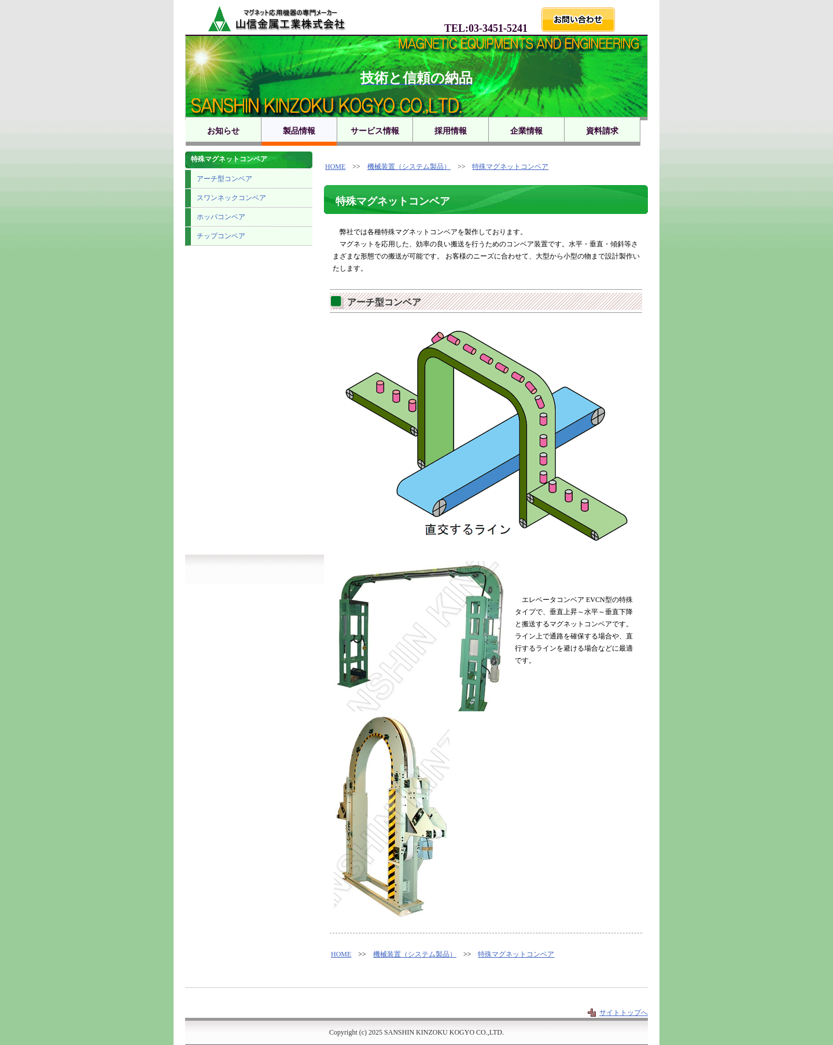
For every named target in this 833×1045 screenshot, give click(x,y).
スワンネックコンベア (231, 198)
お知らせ (223, 131)
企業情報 (526, 131)
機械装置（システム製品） (409, 167)
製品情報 (299, 131)
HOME (335, 167)
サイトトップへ (623, 1013)
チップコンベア (221, 236)
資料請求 (602, 131)
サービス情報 (375, 131)
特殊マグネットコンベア (510, 167)
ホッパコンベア (221, 217)
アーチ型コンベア (224, 179)
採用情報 (450, 131)
